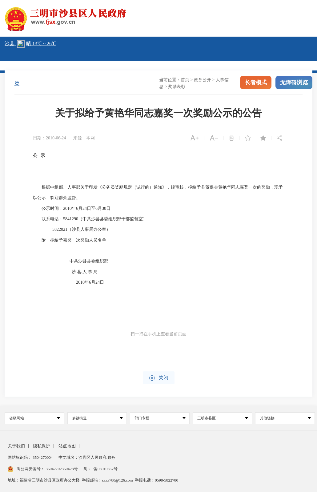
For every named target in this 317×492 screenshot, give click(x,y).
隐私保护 (41, 446)
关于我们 (16, 446)
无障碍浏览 (294, 82)
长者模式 (256, 82)
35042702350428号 (62, 468)
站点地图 (67, 446)
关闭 (158, 378)
